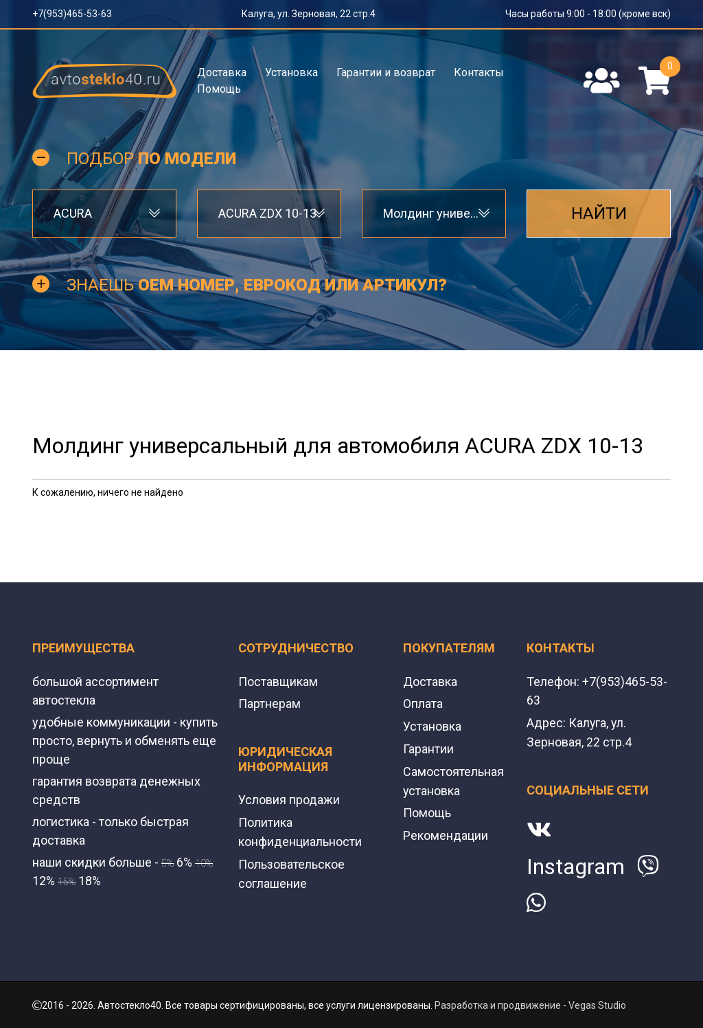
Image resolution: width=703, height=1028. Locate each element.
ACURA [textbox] (73, 214)
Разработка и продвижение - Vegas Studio (530, 1003)
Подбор (151, 159)
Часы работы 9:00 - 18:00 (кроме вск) (588, 13)
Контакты (479, 72)
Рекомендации (445, 832)
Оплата (423, 704)
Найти (599, 214)
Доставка (221, 72)
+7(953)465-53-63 (72, 13)
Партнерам (269, 704)
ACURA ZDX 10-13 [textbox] (267, 214)
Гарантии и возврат (385, 72)
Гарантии (428, 748)
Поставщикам (278, 682)
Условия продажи (289, 799)
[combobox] (104, 214)
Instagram (576, 865)
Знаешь (257, 285)
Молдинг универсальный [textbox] (434, 214)
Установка (291, 72)
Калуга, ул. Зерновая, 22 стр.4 (309, 13)
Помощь (219, 88)
